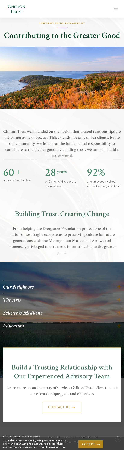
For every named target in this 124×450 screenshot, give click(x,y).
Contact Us (64, 414)
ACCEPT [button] (88, 444)
